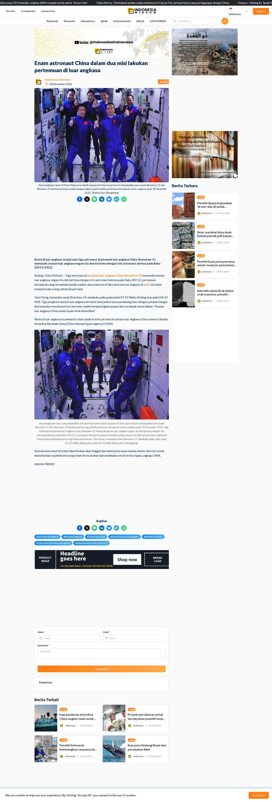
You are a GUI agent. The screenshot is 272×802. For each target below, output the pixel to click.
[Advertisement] (101, 230)
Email (106, 632)
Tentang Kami (28, 11)
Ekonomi (69, 21)
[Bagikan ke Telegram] (116, 199)
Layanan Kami (48, 11)
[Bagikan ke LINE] (94, 199)
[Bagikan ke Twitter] (87, 199)
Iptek (104, 21)
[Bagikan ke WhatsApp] (124, 199)
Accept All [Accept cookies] (258, 795)
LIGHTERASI (158, 21)
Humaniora (88, 21)
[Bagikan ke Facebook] (79, 199)
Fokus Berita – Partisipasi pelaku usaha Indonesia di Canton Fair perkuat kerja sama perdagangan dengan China (169, 2)
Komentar (43, 645)
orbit (147, 284)
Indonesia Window (58, 79)
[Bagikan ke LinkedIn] (101, 199)
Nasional (52, 21)
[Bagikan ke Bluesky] (109, 199)
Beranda (10, 11)
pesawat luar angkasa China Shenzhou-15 (114, 275)
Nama (41, 632)
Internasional (122, 21)
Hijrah (140, 21)
